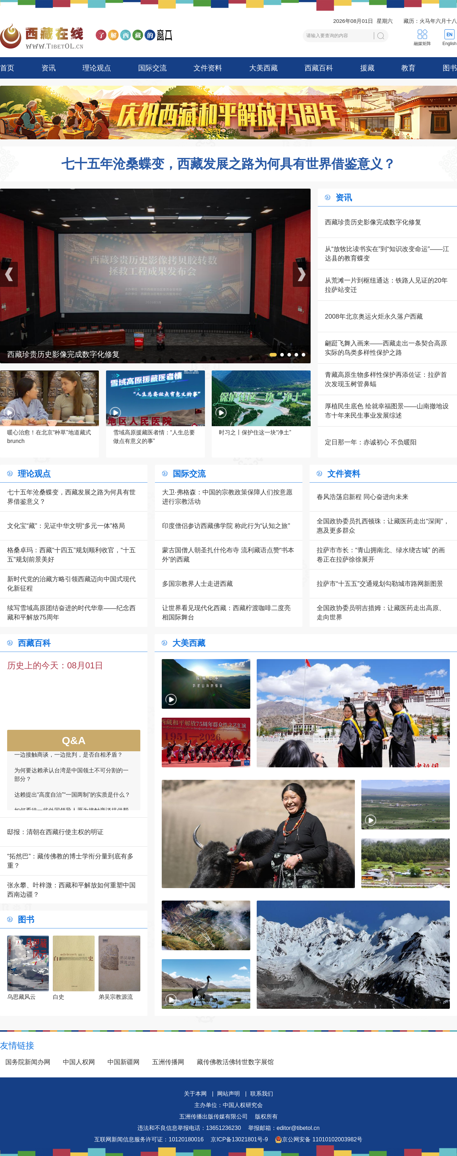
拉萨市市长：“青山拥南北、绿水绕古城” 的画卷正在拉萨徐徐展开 (381, 555)
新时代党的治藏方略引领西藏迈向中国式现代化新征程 (71, 583)
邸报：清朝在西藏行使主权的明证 (55, 832)
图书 (450, 68)
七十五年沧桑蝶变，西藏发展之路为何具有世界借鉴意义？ (228, 164)
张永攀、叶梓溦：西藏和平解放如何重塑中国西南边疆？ (71, 890)
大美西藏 (263, 68)
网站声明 (228, 1094)
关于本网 (195, 1094)
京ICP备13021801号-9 (239, 1139)
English (449, 43)
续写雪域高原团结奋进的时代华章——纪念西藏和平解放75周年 (71, 612)
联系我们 (261, 1094)
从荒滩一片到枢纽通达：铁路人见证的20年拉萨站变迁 (386, 285)
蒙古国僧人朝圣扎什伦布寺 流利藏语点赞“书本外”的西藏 (228, 555)
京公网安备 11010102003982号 (318, 1139)
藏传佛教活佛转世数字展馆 (235, 1062)
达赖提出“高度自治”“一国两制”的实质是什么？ (72, 799)
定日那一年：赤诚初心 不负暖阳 (371, 442)
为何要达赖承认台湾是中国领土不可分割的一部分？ (71, 779)
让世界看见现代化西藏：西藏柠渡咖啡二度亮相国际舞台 (226, 612)
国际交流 (152, 68)
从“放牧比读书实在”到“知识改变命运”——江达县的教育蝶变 (387, 253)
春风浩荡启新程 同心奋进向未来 (362, 496)
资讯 (48, 68)
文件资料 (208, 68)
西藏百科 (319, 68)
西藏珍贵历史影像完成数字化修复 (373, 222)
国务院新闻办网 (27, 1062)
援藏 (367, 68)
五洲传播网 (168, 1062)
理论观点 (96, 68)
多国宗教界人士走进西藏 (197, 583)
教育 (408, 68)
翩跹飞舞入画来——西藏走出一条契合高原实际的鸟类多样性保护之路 (386, 348)
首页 (7, 68)
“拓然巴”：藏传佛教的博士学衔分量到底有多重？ (70, 861)
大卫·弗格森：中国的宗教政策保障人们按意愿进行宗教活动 (227, 497)
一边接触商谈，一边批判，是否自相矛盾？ (68, 759)
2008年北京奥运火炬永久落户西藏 (374, 316)
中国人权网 (79, 1062)
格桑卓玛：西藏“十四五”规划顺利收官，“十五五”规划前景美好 (71, 555)
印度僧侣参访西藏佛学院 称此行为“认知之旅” (226, 525)
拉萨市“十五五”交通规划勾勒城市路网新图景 (380, 583)
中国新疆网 (123, 1062)
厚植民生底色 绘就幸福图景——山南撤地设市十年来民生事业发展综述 (387, 411)
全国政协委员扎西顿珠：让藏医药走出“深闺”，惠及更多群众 (383, 526)
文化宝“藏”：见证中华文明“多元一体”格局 (66, 525)
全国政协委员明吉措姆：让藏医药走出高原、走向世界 (381, 612)
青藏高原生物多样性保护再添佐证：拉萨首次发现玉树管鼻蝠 (386, 379)
